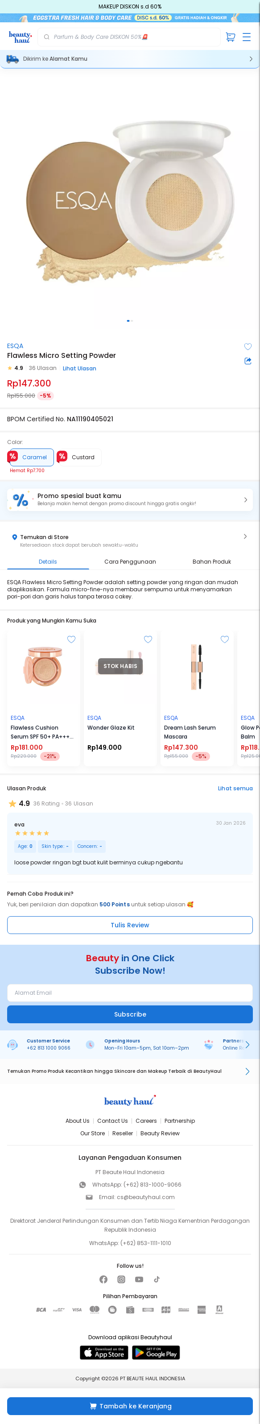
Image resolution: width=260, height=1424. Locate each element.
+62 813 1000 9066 (48, 1048)
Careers (146, 1121)
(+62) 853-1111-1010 (145, 1243)
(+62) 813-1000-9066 (153, 1184)
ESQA (15, 345)
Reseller (122, 1133)
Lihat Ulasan (79, 368)
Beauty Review (160, 1133)
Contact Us (112, 1121)
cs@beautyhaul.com (146, 1197)
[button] (130, 500)
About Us (78, 1121)
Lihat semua (235, 788)
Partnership (180, 1121)
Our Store (92, 1133)
